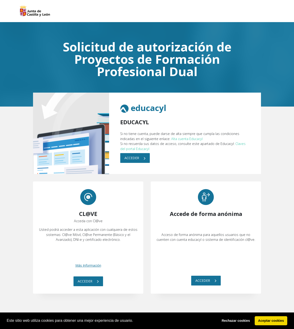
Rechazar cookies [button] (236, 320)
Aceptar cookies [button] (271, 320)
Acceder (135, 158)
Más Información (88, 265)
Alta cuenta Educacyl (187, 139)
